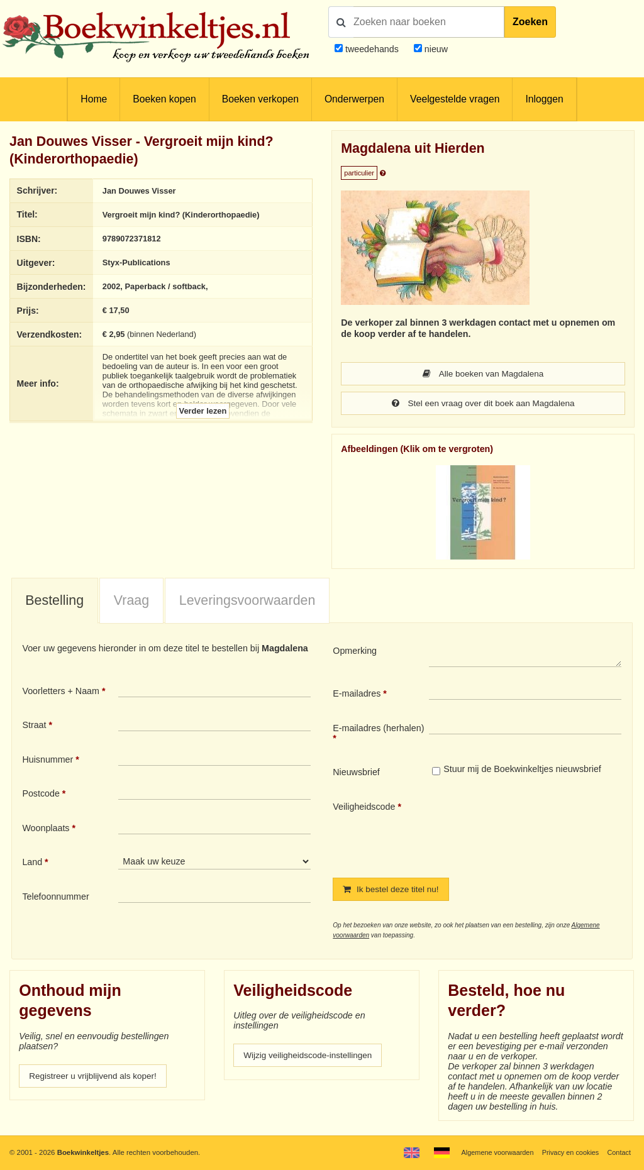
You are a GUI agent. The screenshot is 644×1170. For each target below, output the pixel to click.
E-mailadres (356, 695)
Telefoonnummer (55, 898)
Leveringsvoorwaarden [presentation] (247, 601)
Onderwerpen (354, 99)
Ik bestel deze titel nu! (393, 891)
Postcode (40, 795)
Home (93, 99)
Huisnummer (47, 761)
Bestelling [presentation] (54, 601)
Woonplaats (45, 829)
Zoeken (530, 21)
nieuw (435, 49)
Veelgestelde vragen (454, 99)
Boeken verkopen (260, 99)
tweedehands (372, 49)
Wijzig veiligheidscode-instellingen (311, 1057)
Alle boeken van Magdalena (483, 374)
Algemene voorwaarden (492, 1152)
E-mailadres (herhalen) (378, 729)
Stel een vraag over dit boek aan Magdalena (483, 404)
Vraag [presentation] (131, 601)
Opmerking (355, 652)
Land (32, 863)
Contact (618, 1152)
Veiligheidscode (364, 808)
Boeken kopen (164, 99)
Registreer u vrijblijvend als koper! (96, 1078)
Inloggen (544, 99)
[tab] (54, 602)
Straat (34, 726)
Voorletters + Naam (60, 692)
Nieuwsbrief (356, 773)
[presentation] (534, 830)
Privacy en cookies (567, 1152)
